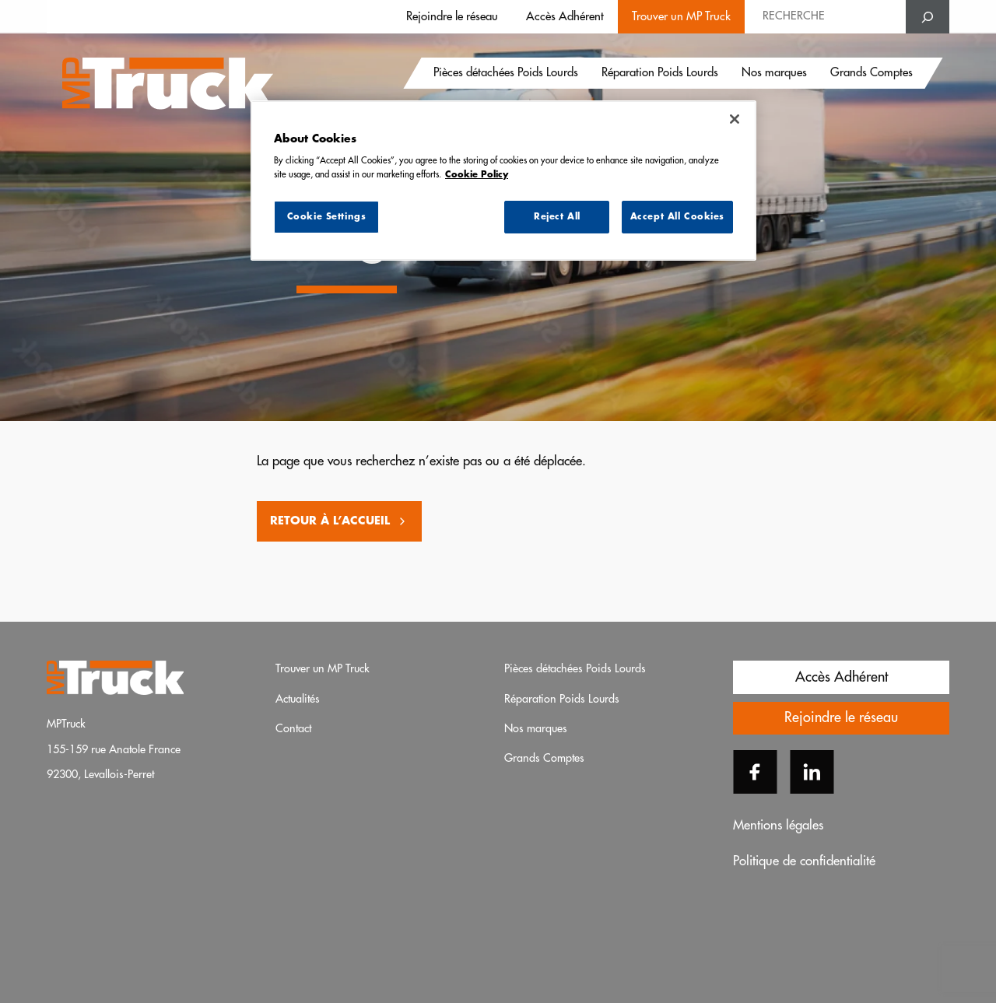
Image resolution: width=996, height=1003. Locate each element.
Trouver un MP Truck (681, 17)
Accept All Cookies (677, 216)
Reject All (557, 216)
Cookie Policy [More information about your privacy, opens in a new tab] (476, 174)
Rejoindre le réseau (452, 17)
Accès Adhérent (565, 17)
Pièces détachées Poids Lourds (505, 73)
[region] (503, 180)
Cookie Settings (326, 216)
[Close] (734, 119)
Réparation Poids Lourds (659, 73)
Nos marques (774, 73)
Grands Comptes (871, 73)
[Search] (927, 16)
